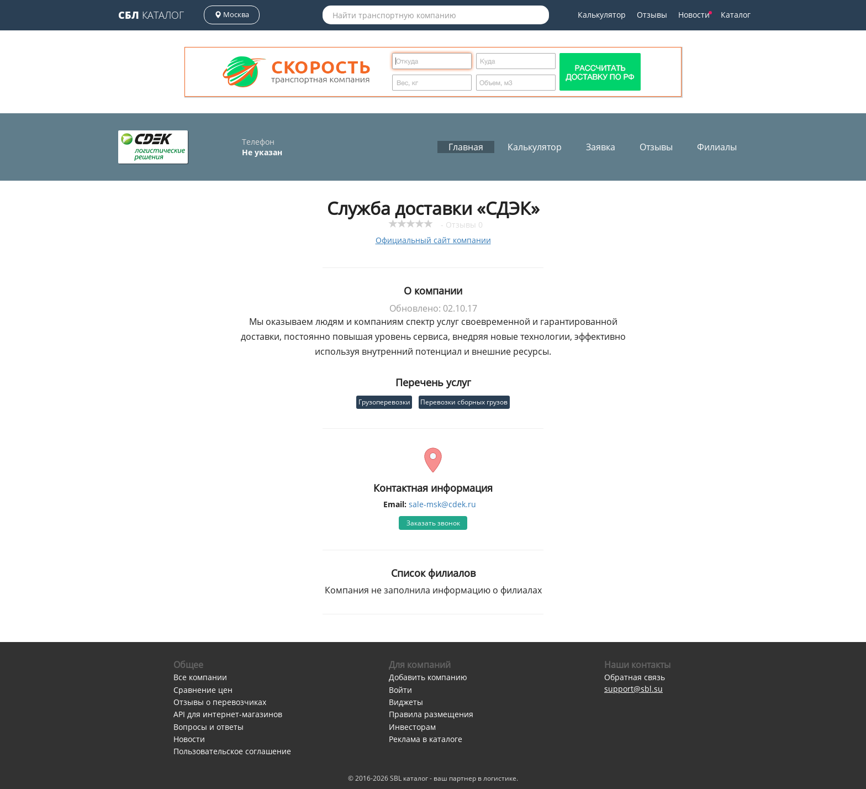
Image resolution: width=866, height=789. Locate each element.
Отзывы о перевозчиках (219, 702)
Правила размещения (431, 714)
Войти (400, 690)
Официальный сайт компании (433, 240)
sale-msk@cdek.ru (442, 504)
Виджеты (406, 702)
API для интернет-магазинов (227, 714)
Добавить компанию (428, 677)
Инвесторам (412, 727)
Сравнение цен (203, 690)
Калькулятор (602, 14)
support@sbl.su (633, 688)
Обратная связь (634, 677)
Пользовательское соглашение (232, 751)
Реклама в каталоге (425, 739)
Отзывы (652, 14)
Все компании (200, 677)
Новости (695, 14)
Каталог (151, 15)
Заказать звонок (433, 523)
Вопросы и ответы (208, 727)
